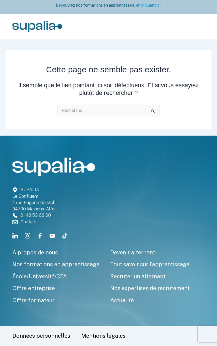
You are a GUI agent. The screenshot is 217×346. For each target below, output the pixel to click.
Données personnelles (41, 336)
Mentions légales (103, 336)
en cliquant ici (148, 5)
